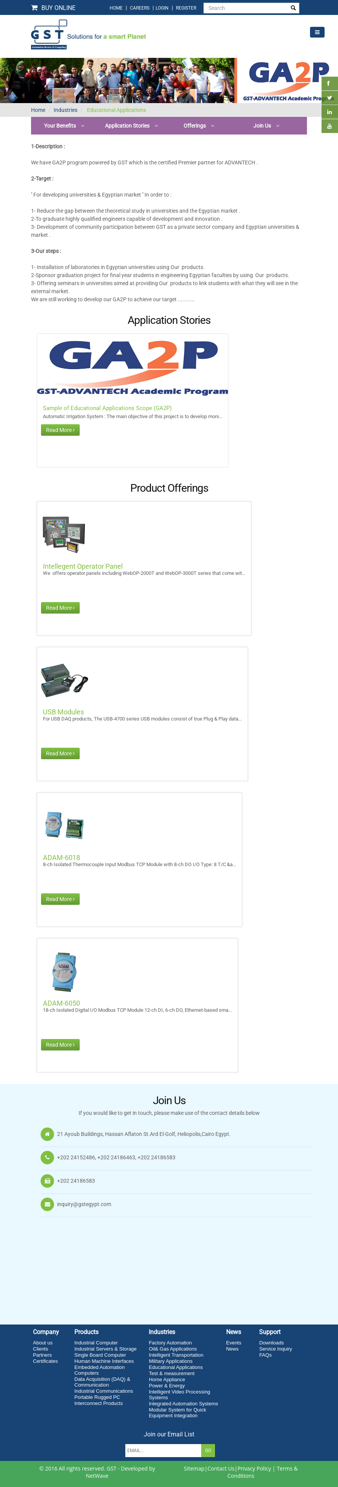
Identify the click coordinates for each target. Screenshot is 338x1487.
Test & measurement (171, 1373)
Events (233, 1343)
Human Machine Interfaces (104, 1361)
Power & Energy (167, 1386)
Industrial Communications (103, 1391)
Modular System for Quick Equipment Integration (177, 1412)
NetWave (97, 1475)
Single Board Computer (100, 1355)
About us (43, 1343)
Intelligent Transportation (176, 1355)
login (163, 8)
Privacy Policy (254, 1468)
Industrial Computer (96, 1343)
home (116, 8)
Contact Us (221, 1468)
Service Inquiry (275, 1349)
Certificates (45, 1361)
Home (38, 110)
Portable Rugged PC (97, 1397)
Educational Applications (116, 110)
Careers (139, 8)
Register (186, 8)
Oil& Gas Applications (173, 1349)
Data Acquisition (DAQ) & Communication (102, 1382)
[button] (64, 126)
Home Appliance (167, 1379)
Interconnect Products (98, 1403)
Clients (40, 1349)
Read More (60, 430)
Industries (65, 110)
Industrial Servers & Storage (105, 1349)
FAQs (265, 1355)
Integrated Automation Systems (183, 1404)
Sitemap (194, 1468)
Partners (42, 1355)
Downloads (271, 1343)
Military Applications (170, 1361)
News (232, 1349)
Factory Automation (170, 1343)
